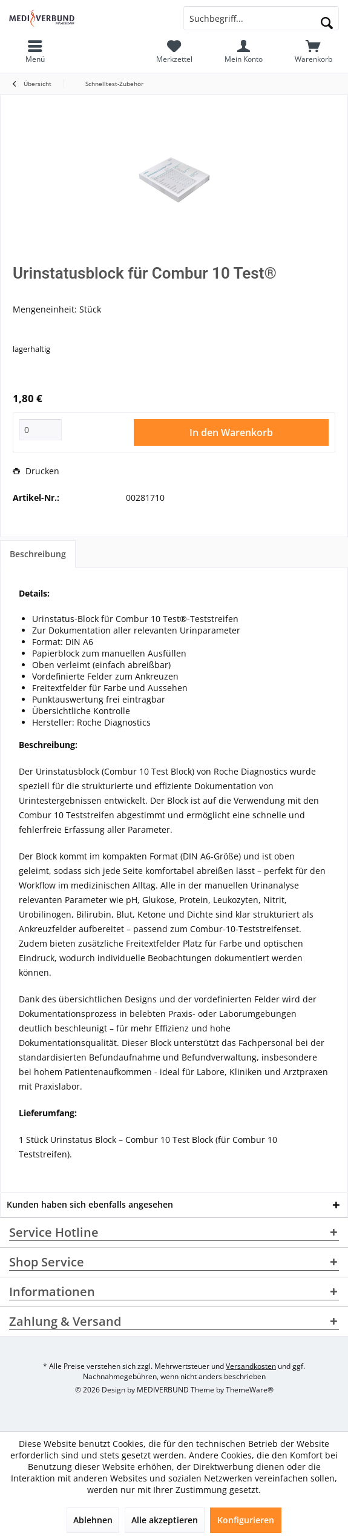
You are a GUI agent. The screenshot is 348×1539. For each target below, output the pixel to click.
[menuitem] (313, 51)
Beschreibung (38, 554)
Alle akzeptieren (164, 1520)
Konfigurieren (245, 1520)
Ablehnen (93, 1520)
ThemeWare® (250, 1390)
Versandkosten (251, 1366)
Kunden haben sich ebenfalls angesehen (90, 1204)
